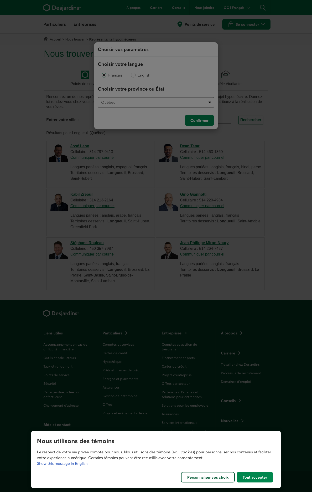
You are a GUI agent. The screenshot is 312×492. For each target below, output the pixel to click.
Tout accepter (255, 477)
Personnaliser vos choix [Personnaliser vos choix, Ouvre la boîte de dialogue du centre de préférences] (208, 477)
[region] (156, 459)
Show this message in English (62, 463)
